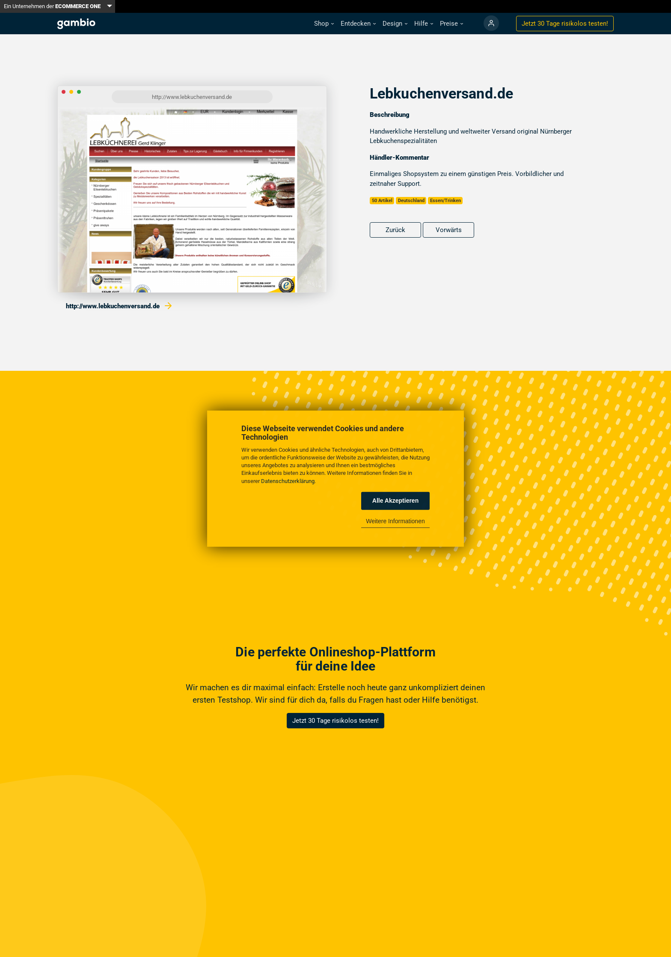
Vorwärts (449, 230)
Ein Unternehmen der (52, 6)
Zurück (395, 230)
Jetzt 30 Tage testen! (565, 23)
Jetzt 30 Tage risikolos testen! (335, 720)
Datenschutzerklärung (288, 480)
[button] (324, 23)
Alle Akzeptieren (395, 500)
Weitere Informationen (395, 521)
